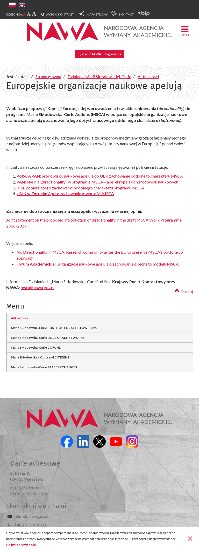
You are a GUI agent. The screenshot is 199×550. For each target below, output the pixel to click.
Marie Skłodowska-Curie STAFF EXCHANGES (44, 367)
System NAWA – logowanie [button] (99, 54)
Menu (185, 31)
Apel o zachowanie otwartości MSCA (65, 193)
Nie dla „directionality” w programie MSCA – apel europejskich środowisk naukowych (97, 181)
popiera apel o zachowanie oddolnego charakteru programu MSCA (80, 187)
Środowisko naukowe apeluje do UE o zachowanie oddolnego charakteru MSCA (100, 175)
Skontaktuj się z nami (36, 506)
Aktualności (19, 318)
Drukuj (184, 291)
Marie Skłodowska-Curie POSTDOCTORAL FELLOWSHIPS (54, 328)
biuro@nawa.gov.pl (31, 516)
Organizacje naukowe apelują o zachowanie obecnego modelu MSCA (98, 263)
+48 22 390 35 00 (30, 524)
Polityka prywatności (21, 545)
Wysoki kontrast (60, 14)
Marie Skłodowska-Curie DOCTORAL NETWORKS (47, 338)
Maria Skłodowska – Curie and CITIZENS (40, 357)
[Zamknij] (190, 538)
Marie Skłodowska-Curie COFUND (36, 347)
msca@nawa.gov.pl (37, 287)
